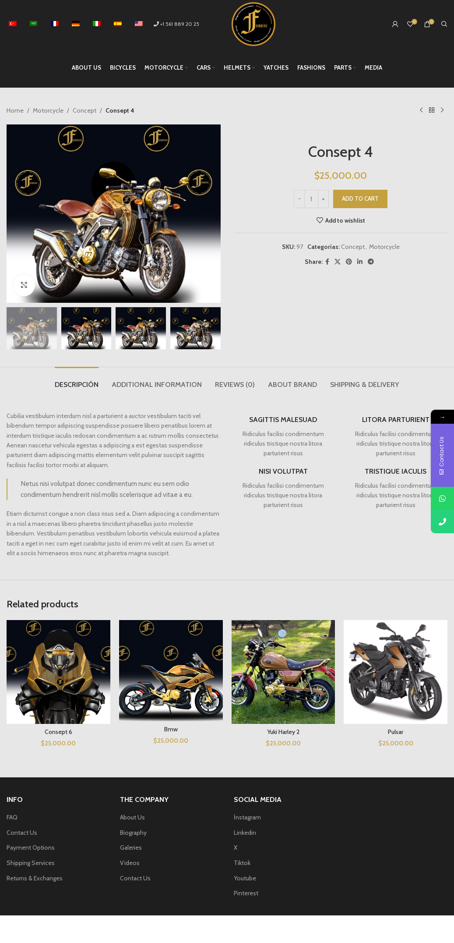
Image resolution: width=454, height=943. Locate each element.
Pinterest (246, 893)
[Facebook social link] (327, 262)
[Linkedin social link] (360, 262)
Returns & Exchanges (35, 878)
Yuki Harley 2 (283, 732)
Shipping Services (31, 863)
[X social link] (337, 262)
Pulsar (395, 732)
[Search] (444, 24)
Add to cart (360, 198)
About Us (132, 817)
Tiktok (242, 863)
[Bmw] (171, 670)
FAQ (12, 817)
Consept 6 (58, 732)
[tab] (77, 380)
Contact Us (22, 833)
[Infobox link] (283, 436)
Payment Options (31, 847)
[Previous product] (421, 110)
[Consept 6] (58, 672)
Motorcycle (48, 110)
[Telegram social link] (371, 262)
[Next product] (442, 110)
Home (15, 110)
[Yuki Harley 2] (283, 672)
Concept (84, 110)
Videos (130, 863)
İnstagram (247, 817)
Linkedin (245, 833)
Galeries (131, 847)
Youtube (245, 878)
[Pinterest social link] (349, 262)
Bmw (171, 729)
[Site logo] (253, 23)
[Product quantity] (311, 199)
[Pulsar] (395, 672)
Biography (133, 833)
